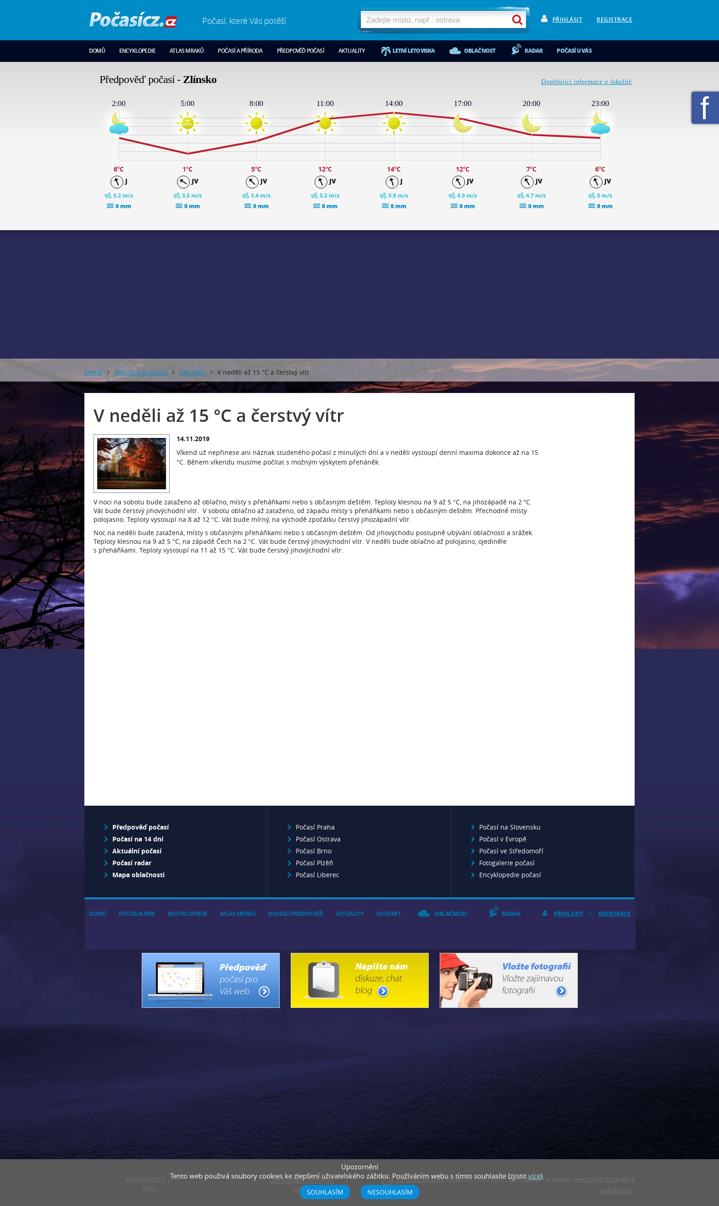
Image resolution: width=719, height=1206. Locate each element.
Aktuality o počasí (141, 372)
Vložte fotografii (509, 980)
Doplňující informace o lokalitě (586, 81)
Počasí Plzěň (314, 862)
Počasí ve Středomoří (511, 850)
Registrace (614, 19)
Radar (533, 51)
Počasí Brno (314, 850)
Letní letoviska (414, 51)
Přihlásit (568, 19)
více (534, 1175)
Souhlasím (325, 1192)
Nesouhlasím (390, 1192)
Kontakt (388, 914)
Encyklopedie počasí (510, 874)
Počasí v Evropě (502, 839)
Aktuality (351, 51)
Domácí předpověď (295, 914)
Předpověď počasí (300, 51)
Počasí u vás (574, 51)
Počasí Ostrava (318, 839)
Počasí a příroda (240, 51)
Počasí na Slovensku (510, 827)
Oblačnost (480, 51)
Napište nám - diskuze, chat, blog (360, 980)
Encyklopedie (137, 51)
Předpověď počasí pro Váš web (211, 980)
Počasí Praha (315, 827)
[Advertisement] (359, 294)
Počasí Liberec (317, 874)
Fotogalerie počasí (507, 862)
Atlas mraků (187, 51)
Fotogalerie (137, 914)
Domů (97, 51)
